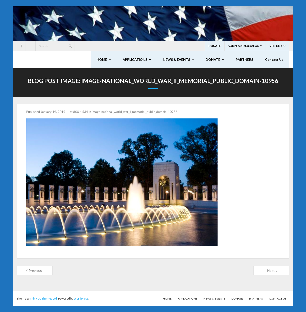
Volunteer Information (243, 46)
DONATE (214, 46)
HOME (167, 298)
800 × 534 (80, 112)
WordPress (81, 298)
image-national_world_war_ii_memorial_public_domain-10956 (134, 112)
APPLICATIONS (187, 298)
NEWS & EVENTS (214, 298)
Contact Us (277, 298)
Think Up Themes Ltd (43, 298)
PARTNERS (256, 298)
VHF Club (275, 46)
